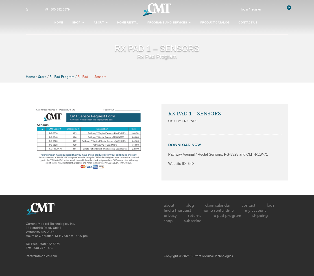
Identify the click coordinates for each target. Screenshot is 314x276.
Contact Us (247, 22)
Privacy (170, 216)
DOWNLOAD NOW (184, 144)
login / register (254, 9)
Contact (248, 205)
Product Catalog (214, 22)
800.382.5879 (60, 9)
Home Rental (127, 22)
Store (42, 76)
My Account (255, 210)
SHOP (78, 22)
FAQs (270, 205)
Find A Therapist (177, 210)
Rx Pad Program (62, 76)
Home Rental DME (218, 210)
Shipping (260, 216)
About (101, 22)
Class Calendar (217, 205)
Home (59, 22)
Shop (168, 221)
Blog (190, 205)
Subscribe (192, 221)
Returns (194, 216)
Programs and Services (169, 22)
